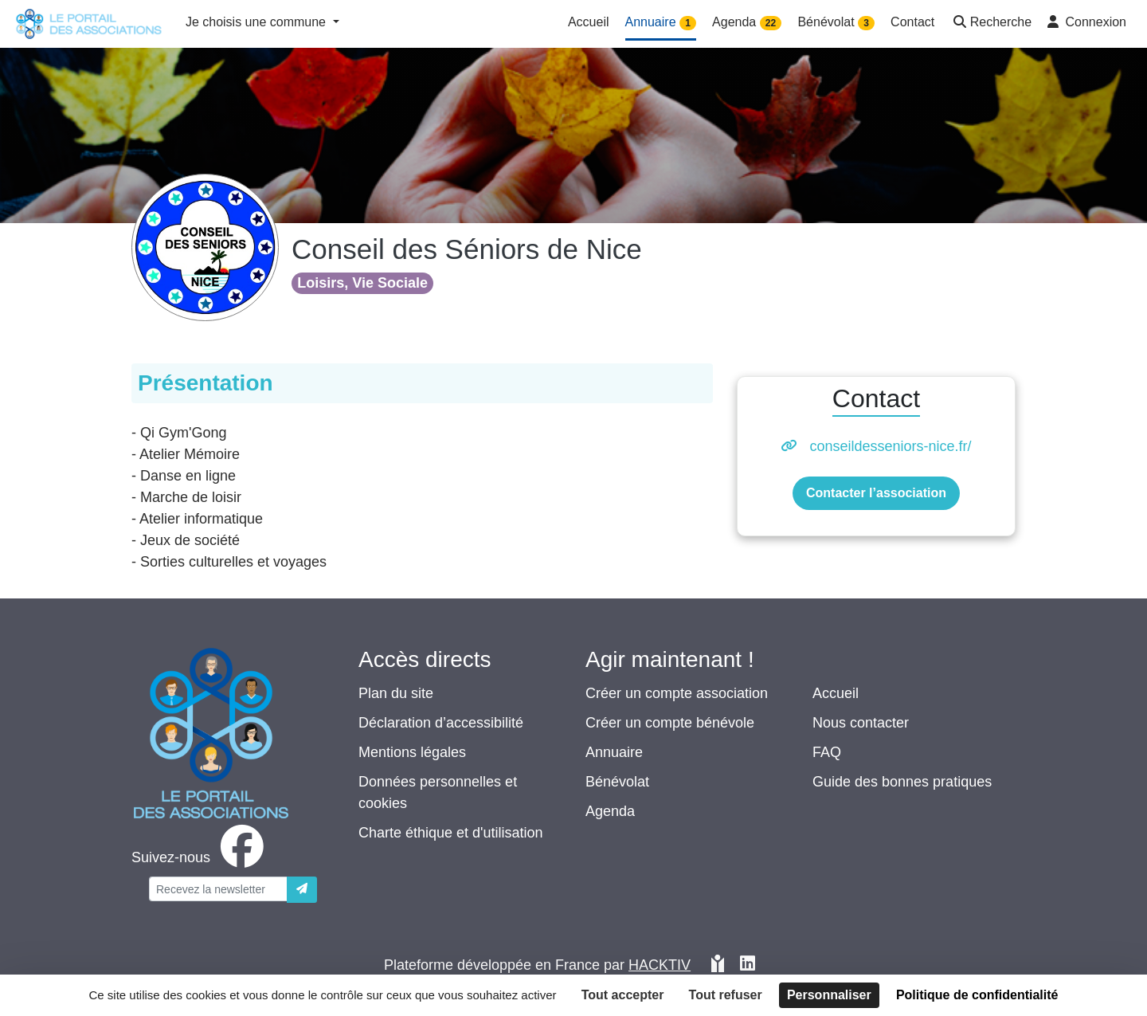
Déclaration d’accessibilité (440, 723)
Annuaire (614, 752)
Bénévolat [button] (836, 22)
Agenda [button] (746, 22)
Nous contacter (860, 723)
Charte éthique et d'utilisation (450, 833)
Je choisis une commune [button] (258, 22)
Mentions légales (412, 752)
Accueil (835, 693)
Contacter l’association (876, 493)
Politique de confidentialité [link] (977, 995)
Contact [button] (912, 22)
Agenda (610, 811)
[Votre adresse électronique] (218, 889)
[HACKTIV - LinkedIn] (747, 965)
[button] (991, 23)
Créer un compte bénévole (669, 723)
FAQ (826, 752)
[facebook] (200, 857)
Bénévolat (617, 782)
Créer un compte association (676, 693)
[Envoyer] (302, 890)
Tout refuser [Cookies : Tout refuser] (725, 995)
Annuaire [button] (661, 22)
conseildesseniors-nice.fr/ (890, 446)
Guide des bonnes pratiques (902, 782)
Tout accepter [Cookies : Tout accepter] (622, 995)
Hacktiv (659, 965)
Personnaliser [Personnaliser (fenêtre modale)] (829, 995)
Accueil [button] (588, 22)
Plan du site (395, 693)
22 (770, 23)
